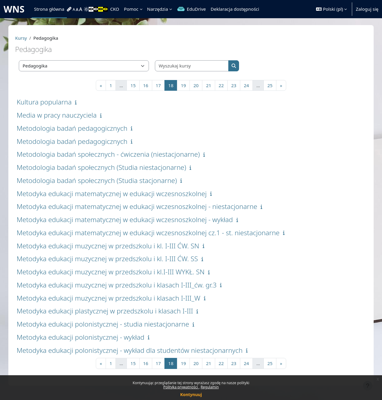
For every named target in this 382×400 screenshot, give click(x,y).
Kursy (27, 38)
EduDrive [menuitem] (196, 9)
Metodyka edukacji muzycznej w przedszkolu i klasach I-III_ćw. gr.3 (123, 285)
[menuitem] (70, 9)
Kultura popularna (50, 102)
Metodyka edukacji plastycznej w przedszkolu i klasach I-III (111, 311)
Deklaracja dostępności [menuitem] (235, 9)
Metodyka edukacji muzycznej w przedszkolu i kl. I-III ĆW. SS (113, 258)
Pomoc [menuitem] (131, 9)
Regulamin (210, 387)
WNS (14, 9)
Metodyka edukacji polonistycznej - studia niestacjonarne (109, 324)
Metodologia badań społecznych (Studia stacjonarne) (103, 180)
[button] (331, 9)
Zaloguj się (367, 9)
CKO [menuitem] (114, 9)
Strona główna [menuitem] (49, 9)
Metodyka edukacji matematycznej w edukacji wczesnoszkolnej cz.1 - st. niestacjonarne (154, 232)
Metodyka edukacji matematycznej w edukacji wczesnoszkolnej (118, 193)
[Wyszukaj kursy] (198, 65)
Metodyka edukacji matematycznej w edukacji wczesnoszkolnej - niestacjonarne (143, 206)
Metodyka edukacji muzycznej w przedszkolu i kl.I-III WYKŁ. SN (117, 271)
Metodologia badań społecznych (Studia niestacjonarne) (107, 167)
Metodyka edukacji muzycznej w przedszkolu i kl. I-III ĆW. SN (114, 245)
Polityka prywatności (181, 387)
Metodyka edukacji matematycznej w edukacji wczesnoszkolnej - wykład (131, 219)
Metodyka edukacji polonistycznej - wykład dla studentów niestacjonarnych (136, 350)
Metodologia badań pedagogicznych (78, 128)
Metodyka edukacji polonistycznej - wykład (86, 337)
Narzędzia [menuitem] (157, 9)
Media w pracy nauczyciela (63, 115)
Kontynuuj (191, 394)
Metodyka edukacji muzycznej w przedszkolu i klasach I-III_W (115, 298)
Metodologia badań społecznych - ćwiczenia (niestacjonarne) (114, 154)
